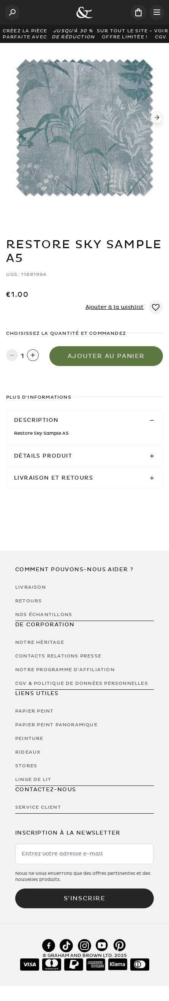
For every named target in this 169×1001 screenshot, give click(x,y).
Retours (28, 600)
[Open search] (12, 12)
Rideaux (28, 752)
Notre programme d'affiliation (65, 669)
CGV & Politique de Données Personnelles (81, 683)
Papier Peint (34, 711)
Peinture (29, 738)
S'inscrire (85, 898)
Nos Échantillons (43, 614)
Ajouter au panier (106, 356)
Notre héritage (39, 642)
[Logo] (84, 12)
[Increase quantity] (33, 356)
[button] (84, 420)
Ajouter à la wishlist (114, 307)
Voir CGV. (161, 34)
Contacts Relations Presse (58, 656)
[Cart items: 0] (138, 12)
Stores (26, 765)
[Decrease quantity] (12, 356)
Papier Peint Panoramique (56, 724)
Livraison (30, 587)
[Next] (157, 117)
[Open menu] (156, 12)
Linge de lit (33, 779)
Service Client (38, 807)
